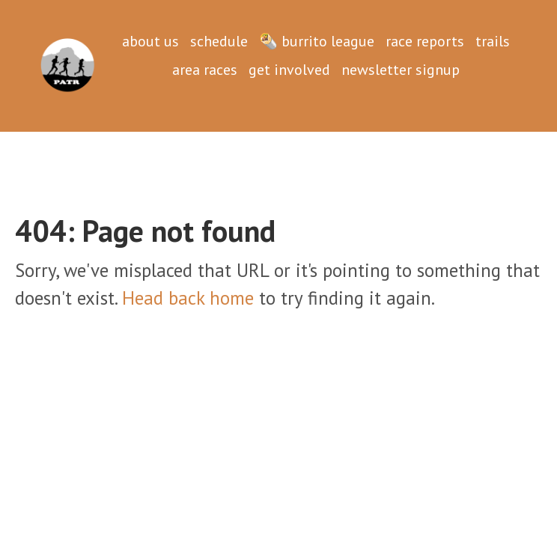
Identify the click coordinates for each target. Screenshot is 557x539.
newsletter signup (400, 69)
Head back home (188, 298)
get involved (289, 69)
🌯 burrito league (316, 41)
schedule (219, 41)
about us (150, 41)
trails (492, 41)
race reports (425, 41)
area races (204, 69)
